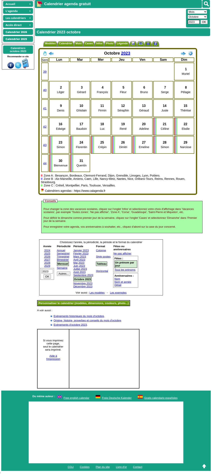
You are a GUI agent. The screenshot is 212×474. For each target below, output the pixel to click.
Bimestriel (63, 259)
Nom (117, 278)
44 (45, 163)
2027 (47, 259)
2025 (47, 253)
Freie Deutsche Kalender (117, 397)
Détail (117, 285)
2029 (47, 265)
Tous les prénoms (124, 269)
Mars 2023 (79, 256)
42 (45, 126)
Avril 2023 (79, 259)
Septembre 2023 (83, 275)
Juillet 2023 (80, 268)
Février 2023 (80, 253)
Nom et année (122, 281)
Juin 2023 (79, 265)
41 (45, 108)
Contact (137, 466)
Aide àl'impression (53, 357)
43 (45, 145)
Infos (99, 43)
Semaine (62, 267)
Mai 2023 (78, 262)
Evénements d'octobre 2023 (70, 324)
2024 (47, 250)
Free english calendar (76, 397)
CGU (71, 466)
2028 (47, 262)
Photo (109, 43)
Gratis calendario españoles (161, 397)
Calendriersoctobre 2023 (18, 50)
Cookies (85, 466)
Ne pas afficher (122, 253)
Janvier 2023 (81, 250)
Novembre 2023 (83, 283)
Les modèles (97, 292)
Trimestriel (63, 256)
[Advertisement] (110, 17)
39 (45, 71)
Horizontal (102, 271)
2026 (47, 256)
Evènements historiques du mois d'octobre (79, 316)
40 (45, 90)
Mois (78, 43)
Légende (122, 43)
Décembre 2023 (83, 286)
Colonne (101, 250)
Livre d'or (121, 466)
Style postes (103, 256)
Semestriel (63, 253)
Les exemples (118, 292)
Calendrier (65, 43)
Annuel (61, 250)
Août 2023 (79, 272)
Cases (89, 43)
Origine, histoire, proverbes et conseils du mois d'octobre (87, 320)
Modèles (50, 43)
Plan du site (103, 466)
